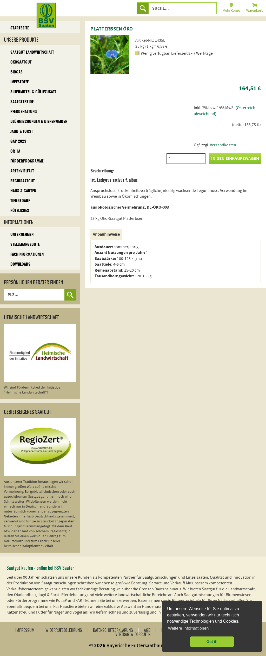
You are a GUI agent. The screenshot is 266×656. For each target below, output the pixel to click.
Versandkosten (223, 145)
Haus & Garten (23, 191)
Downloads (20, 264)
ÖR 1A (15, 151)
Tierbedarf (20, 201)
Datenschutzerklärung (113, 630)
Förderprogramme (27, 161)
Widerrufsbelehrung (63, 630)
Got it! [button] (212, 642)
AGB (147, 630)
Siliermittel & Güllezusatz (33, 92)
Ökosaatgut (21, 62)
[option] (109, 54)
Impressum (25, 630)
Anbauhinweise (106, 234)
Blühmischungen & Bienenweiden (38, 122)
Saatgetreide (22, 102)
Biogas (16, 72)
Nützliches (19, 211)
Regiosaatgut (22, 181)
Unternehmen (22, 235)
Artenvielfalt (22, 171)
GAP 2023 (18, 141)
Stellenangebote (25, 245)
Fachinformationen (27, 255)
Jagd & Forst (21, 132)
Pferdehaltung (23, 112)
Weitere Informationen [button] (188, 628)
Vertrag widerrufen (132, 635)
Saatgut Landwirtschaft (32, 52)
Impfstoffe (19, 82)
